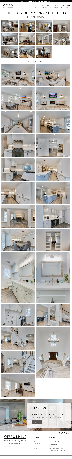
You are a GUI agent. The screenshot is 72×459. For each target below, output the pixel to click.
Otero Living (23, 440)
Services (67, 7)
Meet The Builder (46, 5)
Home (35, 7)
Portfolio (48, 7)
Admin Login (68, 457)
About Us (41, 7)
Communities (55, 7)
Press (62, 7)
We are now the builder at (36, 1)
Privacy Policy (4, 457)
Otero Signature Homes (10, 450)
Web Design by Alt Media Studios (50, 457)
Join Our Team (66, 5)
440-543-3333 (53, 444)
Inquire (57, 5)
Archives (38, 457)
